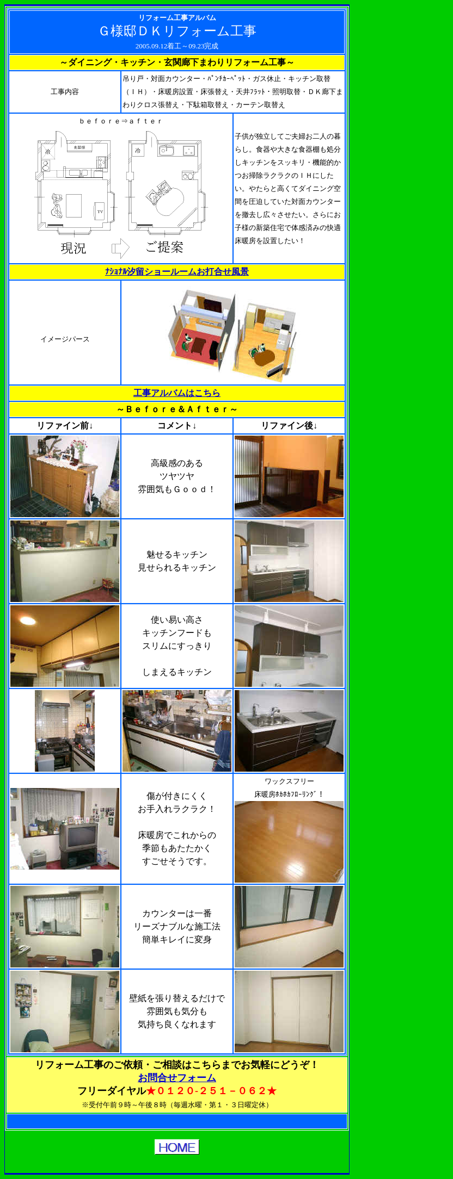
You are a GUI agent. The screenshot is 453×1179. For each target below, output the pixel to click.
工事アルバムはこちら (177, 393)
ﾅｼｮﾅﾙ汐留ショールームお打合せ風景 (177, 271)
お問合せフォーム (177, 1077)
